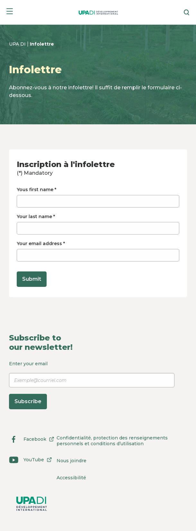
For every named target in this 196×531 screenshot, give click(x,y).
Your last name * (98, 224)
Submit (31, 279)
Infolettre (42, 44)
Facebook (33, 439)
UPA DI (18, 44)
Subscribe (27, 401)
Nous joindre (71, 461)
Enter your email (91, 385)
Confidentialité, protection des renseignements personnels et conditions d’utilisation (112, 441)
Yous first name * (98, 197)
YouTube (31, 460)
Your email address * (98, 251)
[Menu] (9, 12)
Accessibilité (71, 478)
